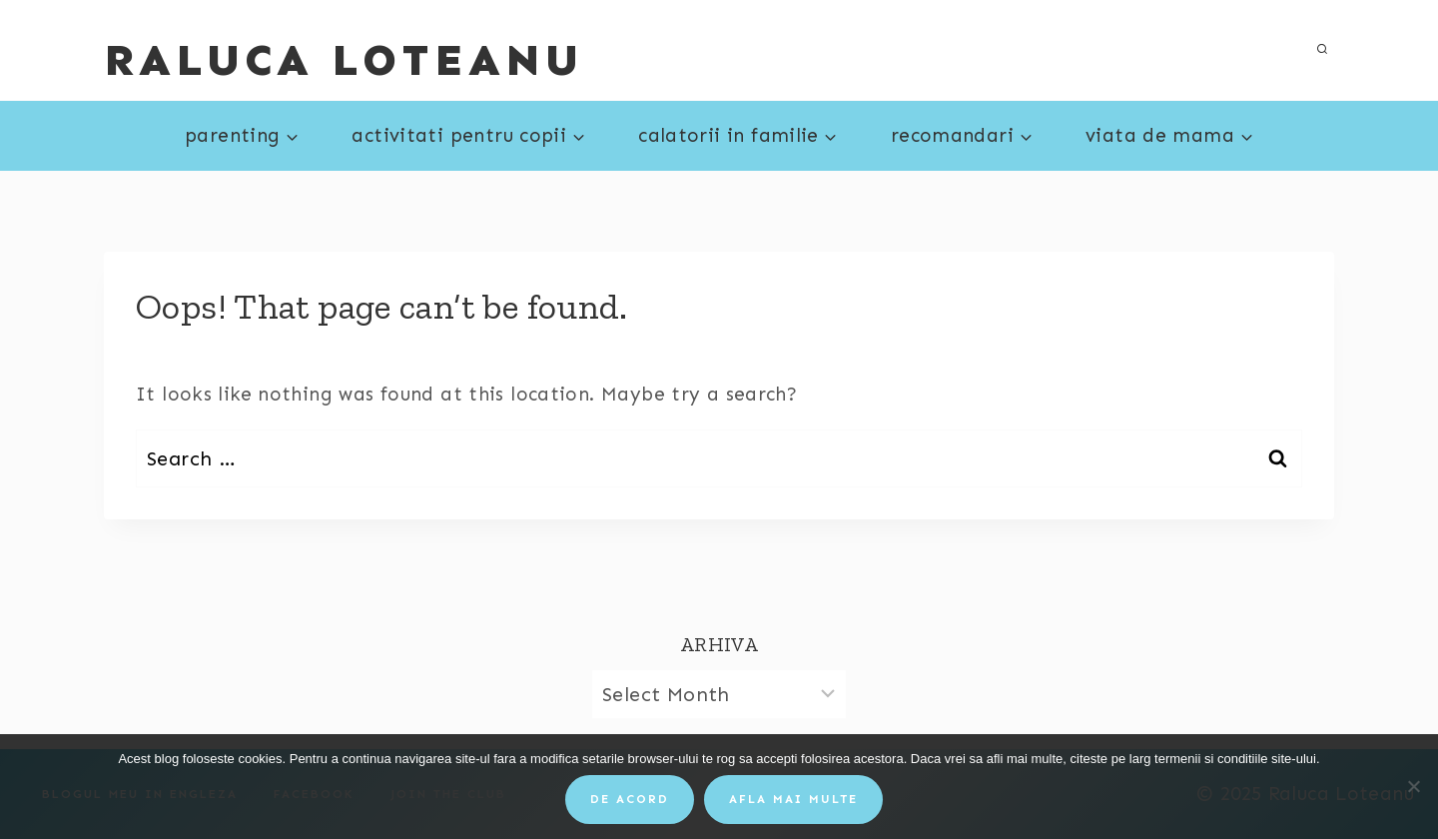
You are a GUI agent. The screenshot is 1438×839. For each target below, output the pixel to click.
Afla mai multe (793, 799)
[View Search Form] (1322, 50)
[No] (1413, 786)
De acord (629, 799)
